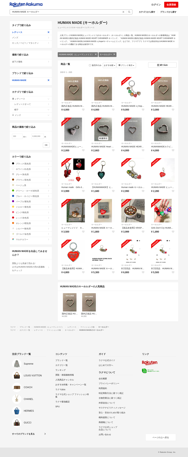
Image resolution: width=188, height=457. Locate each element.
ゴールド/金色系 (30, 234)
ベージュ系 (30, 185)
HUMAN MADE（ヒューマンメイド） (78, 54)
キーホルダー (107, 54)
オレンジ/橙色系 (30, 223)
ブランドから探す (168, 12)
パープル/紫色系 (30, 201)
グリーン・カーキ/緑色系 (30, 190)
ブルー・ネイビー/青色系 (30, 196)
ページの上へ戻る (160, 437)
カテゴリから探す (147, 12)
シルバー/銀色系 (30, 228)
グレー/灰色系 (30, 174)
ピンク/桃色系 (30, 212)
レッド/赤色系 (30, 218)
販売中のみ (95, 65)
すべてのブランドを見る (23, 434)
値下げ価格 (30, 61)
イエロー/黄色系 (30, 207)
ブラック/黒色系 (30, 163)
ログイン (156, 4)
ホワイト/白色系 (30, 169)
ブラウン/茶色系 (30, 180)
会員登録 (171, 4)
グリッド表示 (126, 65)
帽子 (31, 109)
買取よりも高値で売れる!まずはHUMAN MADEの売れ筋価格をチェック (30, 267)
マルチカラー (30, 239)
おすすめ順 (109, 65)
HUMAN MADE (30, 80)
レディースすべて (31, 104)
